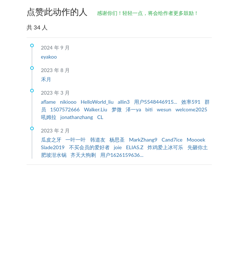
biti (149, 109)
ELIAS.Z (135, 147)
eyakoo (49, 56)
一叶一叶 (76, 139)
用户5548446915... (156, 102)
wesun (165, 109)
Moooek (196, 139)
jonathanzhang (77, 117)
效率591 (191, 102)
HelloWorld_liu (98, 102)
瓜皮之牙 (52, 139)
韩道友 (98, 139)
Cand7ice (173, 139)
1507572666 (65, 109)
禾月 (46, 79)
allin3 (124, 102)
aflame (49, 102)
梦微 (117, 109)
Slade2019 (53, 147)
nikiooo (69, 102)
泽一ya (134, 109)
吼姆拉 (49, 117)
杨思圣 (117, 139)
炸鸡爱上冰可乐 (166, 147)
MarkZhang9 (144, 139)
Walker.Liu (96, 109)
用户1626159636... (122, 155)
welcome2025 (191, 109)
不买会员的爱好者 (90, 147)
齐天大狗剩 (83, 155)
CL (100, 117)
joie (118, 147)
